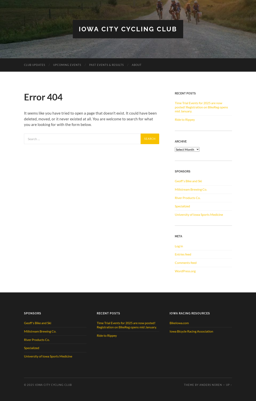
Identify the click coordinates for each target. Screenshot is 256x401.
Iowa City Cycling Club (128, 29)
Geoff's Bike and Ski (188, 181)
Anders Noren (210, 384)
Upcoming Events (67, 64)
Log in (179, 246)
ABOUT (137, 64)
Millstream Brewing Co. (191, 189)
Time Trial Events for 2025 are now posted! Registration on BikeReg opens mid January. (201, 107)
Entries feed (183, 254)
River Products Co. (187, 198)
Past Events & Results (106, 64)
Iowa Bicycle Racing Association (191, 331)
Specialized (182, 206)
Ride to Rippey (185, 119)
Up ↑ (229, 384)
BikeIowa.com (179, 323)
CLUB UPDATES (34, 64)
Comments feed (186, 262)
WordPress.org (185, 271)
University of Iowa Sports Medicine (199, 214)
